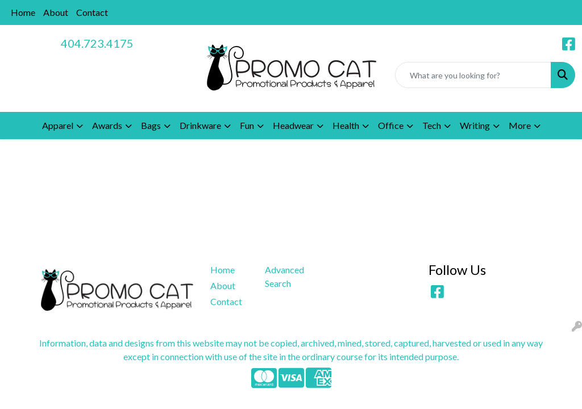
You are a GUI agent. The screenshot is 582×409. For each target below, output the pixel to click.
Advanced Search (284, 276)
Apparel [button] (57, 125)
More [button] (520, 125)
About (55, 12)
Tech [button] (431, 125)
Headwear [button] (293, 125)
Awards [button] (107, 125)
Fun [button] (247, 125)
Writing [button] (475, 125)
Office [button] (391, 125)
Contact (92, 12)
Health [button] (345, 125)
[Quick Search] (473, 75)
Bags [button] (151, 125)
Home (23, 12)
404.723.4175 (97, 43)
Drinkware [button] (200, 125)
